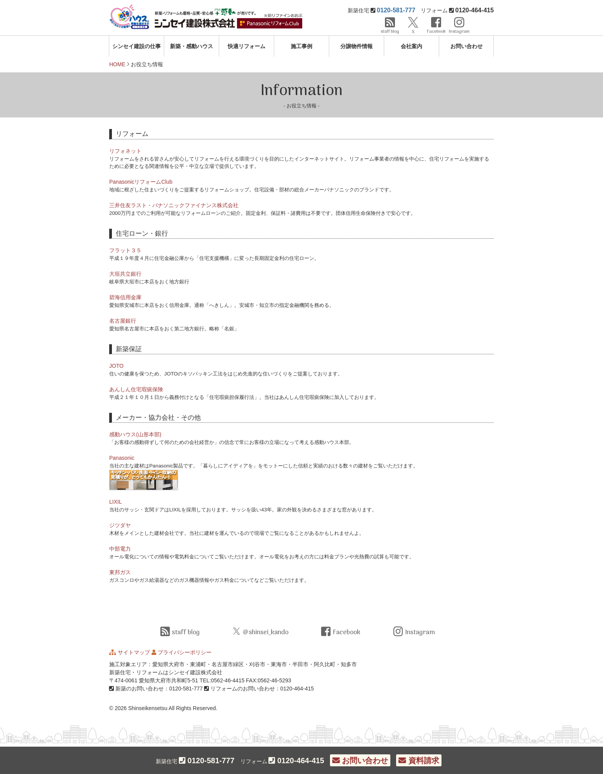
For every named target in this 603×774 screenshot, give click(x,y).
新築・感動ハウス (191, 46)
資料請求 (418, 760)
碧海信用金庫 (125, 297)
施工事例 (301, 46)
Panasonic (121, 458)
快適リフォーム (246, 46)
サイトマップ (134, 652)
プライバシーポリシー (185, 652)
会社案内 (411, 46)
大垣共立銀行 (125, 274)
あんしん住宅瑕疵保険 (136, 389)
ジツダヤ (120, 525)
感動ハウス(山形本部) (135, 434)
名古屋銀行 (122, 321)
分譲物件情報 (356, 46)
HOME (117, 64)
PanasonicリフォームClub (140, 182)
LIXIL (115, 502)
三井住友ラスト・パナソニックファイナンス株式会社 (173, 205)
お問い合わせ (466, 46)
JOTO (116, 366)
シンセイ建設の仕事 (136, 46)
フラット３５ (125, 250)
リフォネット (125, 151)
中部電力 (120, 549)
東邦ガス (120, 572)
